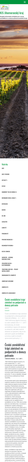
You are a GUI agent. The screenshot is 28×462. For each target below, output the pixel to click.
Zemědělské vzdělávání (7, 281)
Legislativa (4, 222)
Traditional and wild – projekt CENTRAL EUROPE (10, 270)
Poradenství (5, 234)
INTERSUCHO (5, 204)
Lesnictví (4, 228)
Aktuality (4, 180)
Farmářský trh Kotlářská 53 (9, 192)
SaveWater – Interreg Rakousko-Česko (7, 258)
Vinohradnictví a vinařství (9, 275)
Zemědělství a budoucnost (9, 293)
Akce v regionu (5, 174)
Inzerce (4, 210)
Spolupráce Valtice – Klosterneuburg (7, 264)
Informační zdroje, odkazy (9, 198)
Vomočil (7, 310)
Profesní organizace (7, 240)
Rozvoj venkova (6, 251)
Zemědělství (5, 287)
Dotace (3, 186)
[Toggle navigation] (25, 2)
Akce (3, 168)
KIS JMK (3, 216)
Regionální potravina (7, 245)
